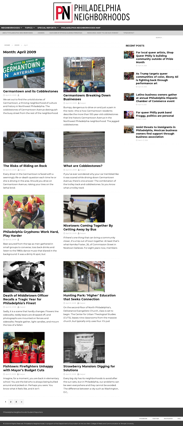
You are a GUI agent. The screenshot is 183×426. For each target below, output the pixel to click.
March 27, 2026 (143, 140)
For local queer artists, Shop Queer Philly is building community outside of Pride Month (154, 57)
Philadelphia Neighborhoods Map (80, 27)
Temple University (127, 423)
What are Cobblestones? (82, 166)
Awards (41, 33)
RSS (179, 419)
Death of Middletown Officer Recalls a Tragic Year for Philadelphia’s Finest (25, 299)
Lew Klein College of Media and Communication (100, 423)
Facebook (143, 419)
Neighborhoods (10, 27)
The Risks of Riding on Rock (25, 166)
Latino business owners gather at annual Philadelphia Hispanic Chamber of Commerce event (156, 98)
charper (82, 103)
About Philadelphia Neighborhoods (18, 33)
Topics (29, 27)
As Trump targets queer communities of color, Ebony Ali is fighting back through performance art (157, 78)
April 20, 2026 (142, 65)
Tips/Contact (128, 33)
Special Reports (46, 27)
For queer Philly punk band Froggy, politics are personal (155, 114)
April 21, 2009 (71, 303)
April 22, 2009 (10, 239)
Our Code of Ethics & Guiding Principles (66, 33)
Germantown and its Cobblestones (30, 91)
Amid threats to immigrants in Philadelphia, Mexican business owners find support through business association (156, 132)
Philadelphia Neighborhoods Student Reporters (23, 412)
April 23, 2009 (10, 95)
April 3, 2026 (142, 119)
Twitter (155, 419)
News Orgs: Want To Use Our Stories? (102, 33)
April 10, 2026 (142, 104)
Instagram (168, 419)
